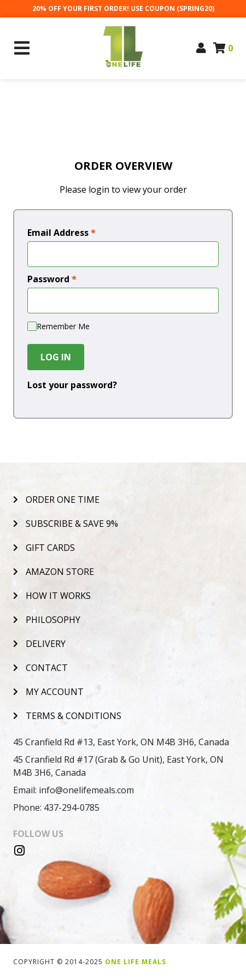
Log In (55, 357)
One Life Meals (135, 961)
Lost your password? (72, 385)
